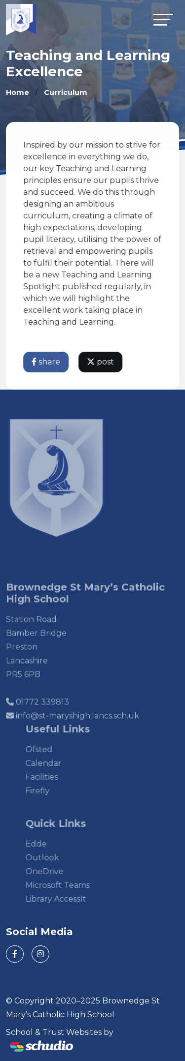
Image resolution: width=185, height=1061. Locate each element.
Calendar (52, 763)
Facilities (50, 777)
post (100, 361)
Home (17, 92)
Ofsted (47, 749)
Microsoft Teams (66, 885)
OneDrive (53, 871)
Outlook (50, 857)
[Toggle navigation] (163, 19)
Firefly (46, 790)
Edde (44, 844)
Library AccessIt (64, 899)
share (46, 361)
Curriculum (65, 92)
